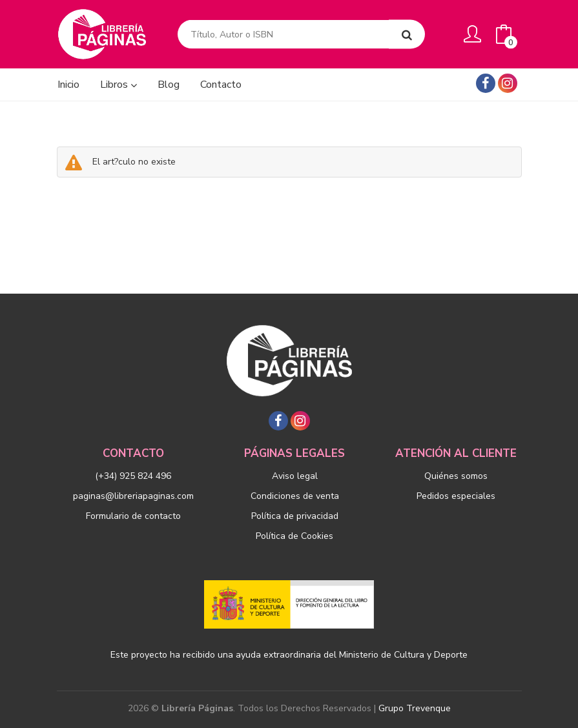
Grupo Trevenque (414, 708)
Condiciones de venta (295, 496)
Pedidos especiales (456, 496)
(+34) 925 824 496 (133, 476)
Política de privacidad (294, 516)
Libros (118, 84)
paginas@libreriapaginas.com (133, 496)
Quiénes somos (456, 476)
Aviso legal (295, 476)
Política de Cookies (294, 536)
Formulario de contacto (133, 516)
